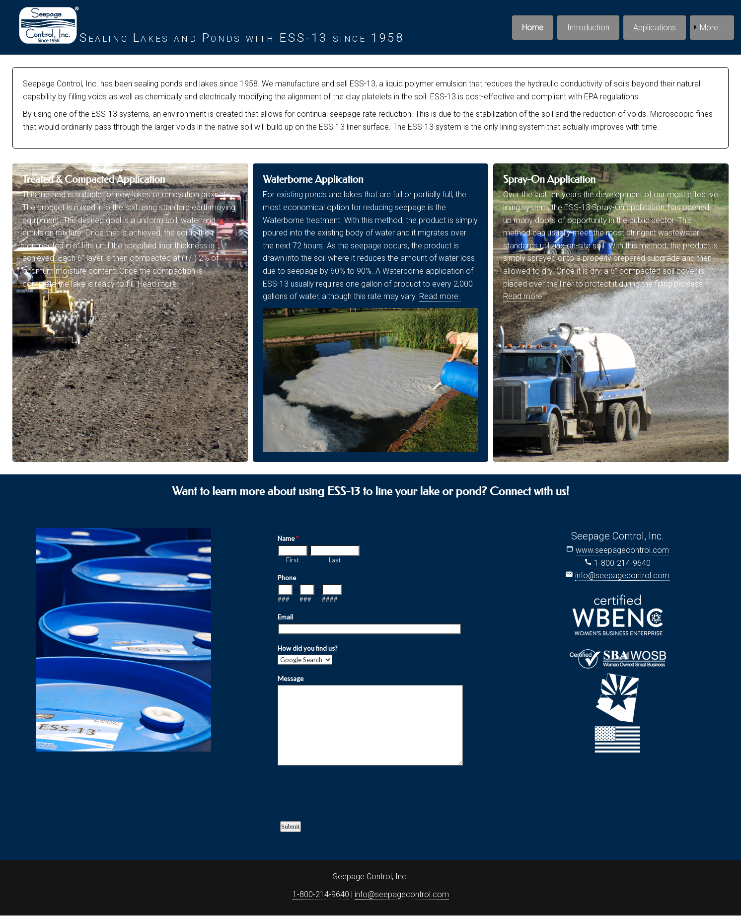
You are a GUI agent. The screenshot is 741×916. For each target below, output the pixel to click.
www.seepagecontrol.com (622, 550)
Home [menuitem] (532, 27)
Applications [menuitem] (654, 27)
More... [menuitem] (712, 27)
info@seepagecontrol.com (622, 575)
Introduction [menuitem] (588, 27)
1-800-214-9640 (622, 563)
